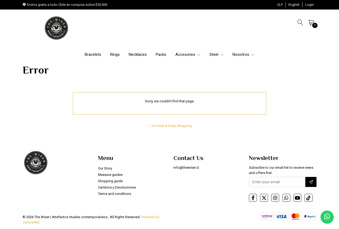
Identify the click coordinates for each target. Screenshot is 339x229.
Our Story (105, 168)
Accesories (187, 54)
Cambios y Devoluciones (117, 187)
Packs (161, 54)
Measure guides (110, 175)
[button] (280, 4)
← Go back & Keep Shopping (169, 126)
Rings (115, 54)
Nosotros (244, 54)
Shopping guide (110, 181)
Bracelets (93, 54)
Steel (216, 54)
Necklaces (138, 54)
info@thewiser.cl (186, 168)
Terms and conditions (114, 194)
